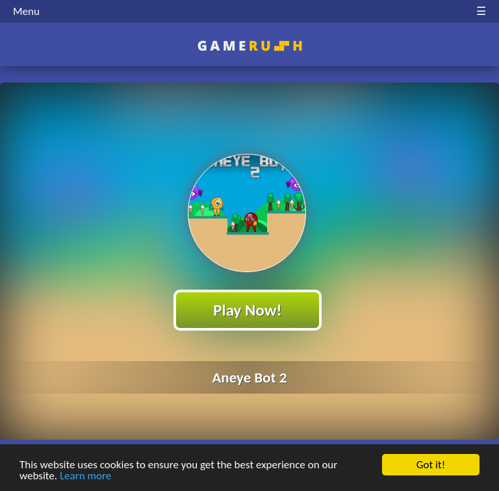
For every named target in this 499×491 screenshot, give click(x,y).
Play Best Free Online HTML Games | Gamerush (250, 46)
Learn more (85, 477)
